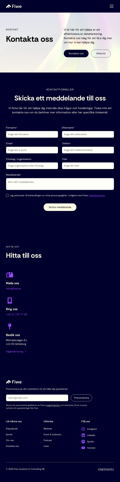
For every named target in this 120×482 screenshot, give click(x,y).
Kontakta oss (76, 53)
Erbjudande (12, 428)
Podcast (48, 440)
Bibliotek (48, 428)
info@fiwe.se (13, 288)
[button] (111, 6)
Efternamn (68, 127)
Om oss (10, 440)
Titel (64, 159)
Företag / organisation (18, 159)
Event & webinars (52, 434)
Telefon (66, 143)
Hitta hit (100, 53)
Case (46, 446)
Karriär (9, 434)
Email (9, 143)
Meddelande (14, 174)
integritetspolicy (97, 195)
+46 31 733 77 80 (16, 314)
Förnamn (12, 127)
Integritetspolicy (106, 469)
